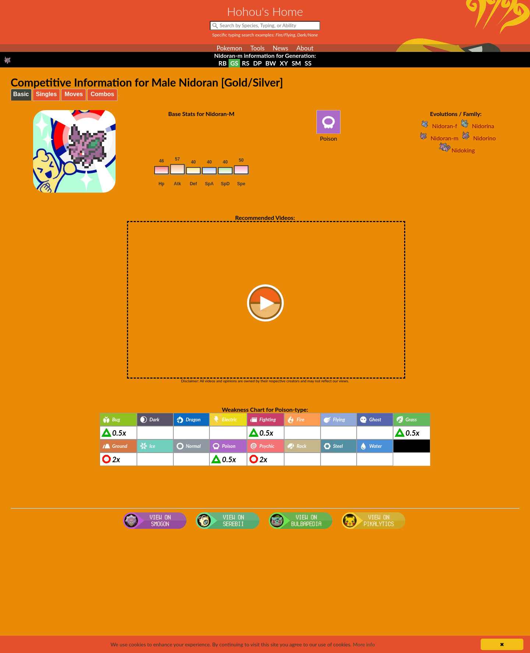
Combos (102, 94)
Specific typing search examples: (265, 35)
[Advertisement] (265, 590)
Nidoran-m (437, 137)
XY (284, 63)
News (280, 48)
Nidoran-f (437, 125)
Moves (73, 94)
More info (364, 644)
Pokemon (229, 48)
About (304, 48)
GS (234, 63)
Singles (46, 94)
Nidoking (456, 150)
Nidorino (477, 137)
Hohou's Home (265, 11)
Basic (21, 94)
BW (270, 63)
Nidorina (475, 125)
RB (223, 63)
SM (296, 63)
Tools (257, 48)
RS (245, 63)
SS (308, 63)
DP (257, 63)
